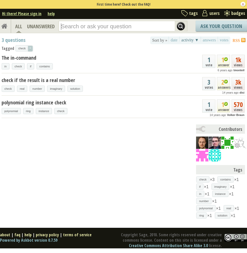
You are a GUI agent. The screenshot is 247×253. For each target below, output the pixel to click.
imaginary (56, 88)
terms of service (77, 235)
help (51, 13)
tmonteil (238, 70)
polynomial (11, 111)
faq (17, 235)
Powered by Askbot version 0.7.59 (28, 240)
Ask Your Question (221, 26)
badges (238, 13)
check (18, 66)
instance (44, 111)
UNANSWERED (41, 26)
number (37, 88)
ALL (18, 26)
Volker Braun (235, 114)
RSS (236, 40)
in (5, 66)
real (22, 88)
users (214, 13)
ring (28, 111)
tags (193, 13)
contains (44, 66)
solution (75, 88)
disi (242, 92)
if (30, 66)
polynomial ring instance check (34, 102)
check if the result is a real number (38, 80)
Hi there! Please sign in (21, 13)
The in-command (19, 57)
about (5, 235)
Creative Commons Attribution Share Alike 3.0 (168, 245)
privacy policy (47, 235)
